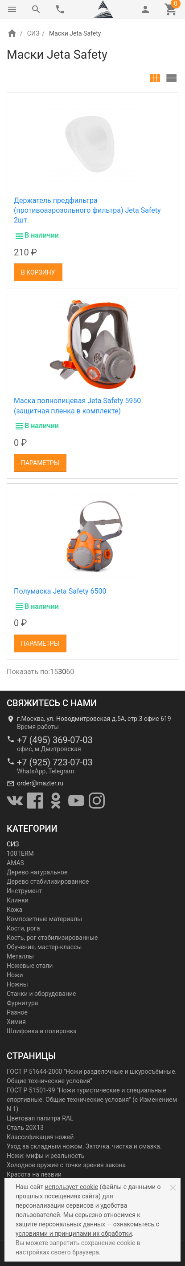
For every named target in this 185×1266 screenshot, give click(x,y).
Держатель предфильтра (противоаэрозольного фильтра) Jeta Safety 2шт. (87, 210)
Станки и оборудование (41, 993)
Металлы (20, 956)
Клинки (18, 900)
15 (54, 671)
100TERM (20, 853)
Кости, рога (23, 928)
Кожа (14, 909)
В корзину (38, 272)
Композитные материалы (44, 918)
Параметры (40, 462)
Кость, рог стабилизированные (52, 937)
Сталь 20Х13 (25, 1127)
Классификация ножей (40, 1137)
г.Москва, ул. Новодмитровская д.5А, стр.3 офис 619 (94, 718)
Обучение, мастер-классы (44, 947)
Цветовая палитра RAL (40, 1118)
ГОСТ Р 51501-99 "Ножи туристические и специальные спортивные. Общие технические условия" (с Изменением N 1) (92, 1099)
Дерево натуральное (37, 872)
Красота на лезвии (34, 1174)
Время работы (38, 726)
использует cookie (71, 1186)
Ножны (17, 984)
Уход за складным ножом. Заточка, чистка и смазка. (84, 1146)
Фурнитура (22, 1003)
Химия (16, 1021)
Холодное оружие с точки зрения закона (66, 1165)
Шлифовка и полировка (42, 1031)
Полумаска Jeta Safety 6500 (60, 591)
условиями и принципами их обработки (74, 1233)
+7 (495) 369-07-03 (55, 740)
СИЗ (33, 33)
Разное (17, 1012)
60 (70, 671)
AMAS (15, 862)
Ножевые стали (30, 965)
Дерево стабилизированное (48, 881)
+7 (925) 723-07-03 (55, 762)
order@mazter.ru (40, 783)
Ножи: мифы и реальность (45, 1155)
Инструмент (24, 890)
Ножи (15, 975)
